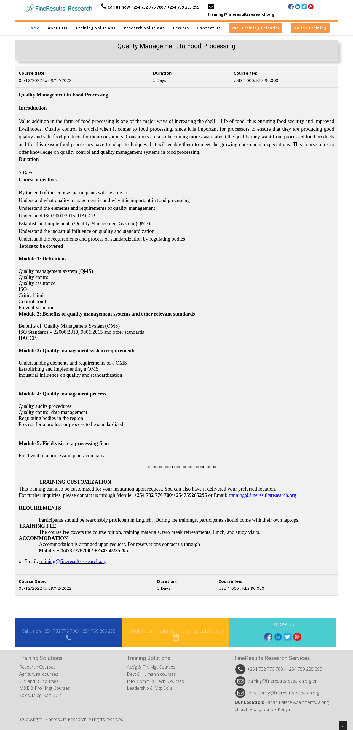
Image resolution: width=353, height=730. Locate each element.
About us (57, 27)
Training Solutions (96, 27)
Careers (181, 27)
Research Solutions (144, 27)
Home (33, 27)
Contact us (209, 27)
